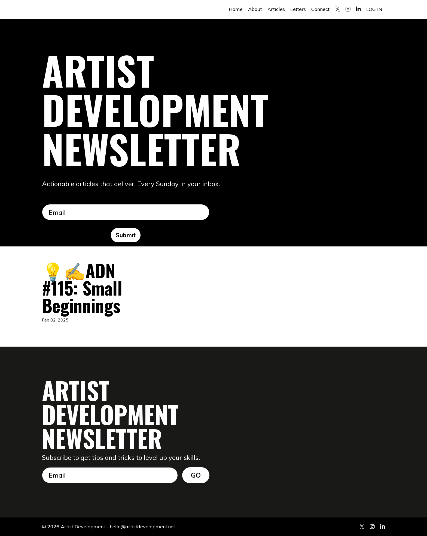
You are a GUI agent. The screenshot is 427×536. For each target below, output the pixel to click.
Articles (276, 9)
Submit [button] (126, 235)
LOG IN (374, 9)
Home (236, 9)
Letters (298, 9)
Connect (320, 9)
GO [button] (196, 475)
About (255, 9)
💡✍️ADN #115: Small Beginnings (82, 287)
